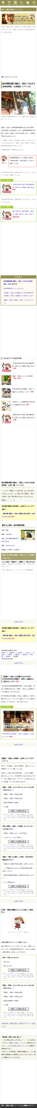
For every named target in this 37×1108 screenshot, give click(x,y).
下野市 (10, 654)
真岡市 (8, 656)
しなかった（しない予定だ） (13, 837)
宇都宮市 (12, 653)
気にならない (8, 966)
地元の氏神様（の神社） (12, 802)
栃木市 (4, 653)
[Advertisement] (18, 55)
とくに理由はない (9, 882)
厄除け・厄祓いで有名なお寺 (13, 798)
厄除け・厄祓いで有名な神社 (13, 794)
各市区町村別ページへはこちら (14, 288)
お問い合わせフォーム (20, 1046)
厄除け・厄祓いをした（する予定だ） (16, 833)
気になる (7, 962)
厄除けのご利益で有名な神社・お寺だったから (19, 864)
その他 (6, 807)
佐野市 (17, 654)
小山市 (27, 653)
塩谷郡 (25, 654)
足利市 (20, 653)
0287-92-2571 (10, 545)
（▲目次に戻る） (18, 621)
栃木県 (4, 659)
